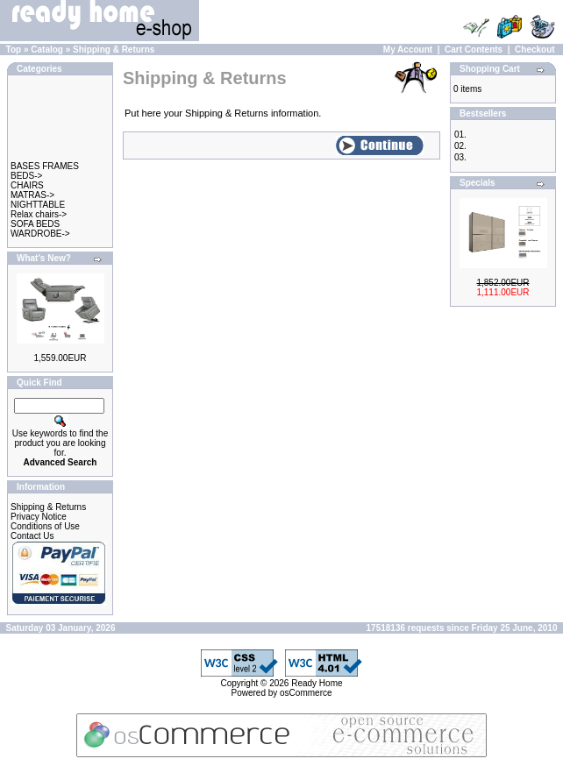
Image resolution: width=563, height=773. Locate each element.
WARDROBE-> (40, 233)
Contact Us (32, 536)
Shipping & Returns (113, 49)
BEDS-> (26, 176)
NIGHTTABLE (38, 204)
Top (14, 49)
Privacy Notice (39, 516)
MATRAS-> (32, 195)
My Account (407, 49)
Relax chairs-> (39, 214)
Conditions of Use (45, 526)
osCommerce (305, 693)
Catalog (47, 49)
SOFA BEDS (35, 224)
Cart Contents (473, 49)
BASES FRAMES (45, 166)
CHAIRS (27, 185)
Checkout (535, 49)
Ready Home (316, 683)
